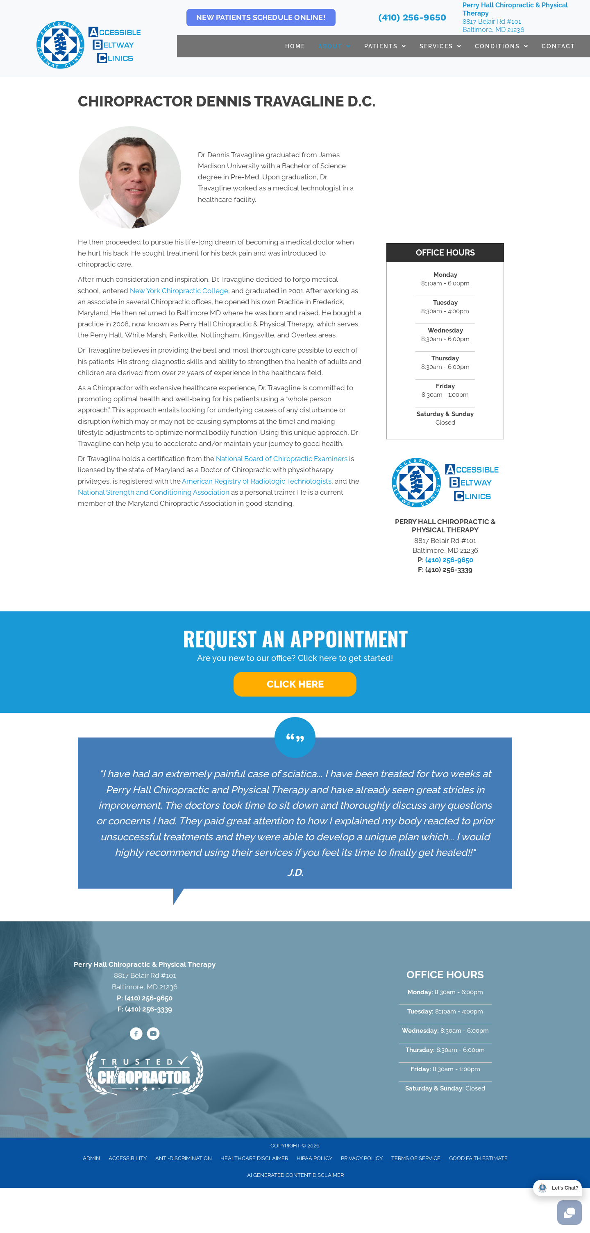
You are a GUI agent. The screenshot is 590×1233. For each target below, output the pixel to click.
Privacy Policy (362, 1158)
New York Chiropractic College (179, 291)
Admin (91, 1158)
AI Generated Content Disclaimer (295, 1175)
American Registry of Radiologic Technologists (256, 481)
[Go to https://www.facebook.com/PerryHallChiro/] (136, 1035)
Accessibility (128, 1158)
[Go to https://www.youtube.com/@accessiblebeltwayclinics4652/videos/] (153, 1035)
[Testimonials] (295, 813)
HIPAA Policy (314, 1158)
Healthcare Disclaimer (254, 1158)
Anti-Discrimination (183, 1158)
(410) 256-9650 (412, 17)
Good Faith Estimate (478, 1158)
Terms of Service (415, 1158)
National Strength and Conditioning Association (153, 492)
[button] (295, 684)
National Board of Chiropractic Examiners (281, 459)
